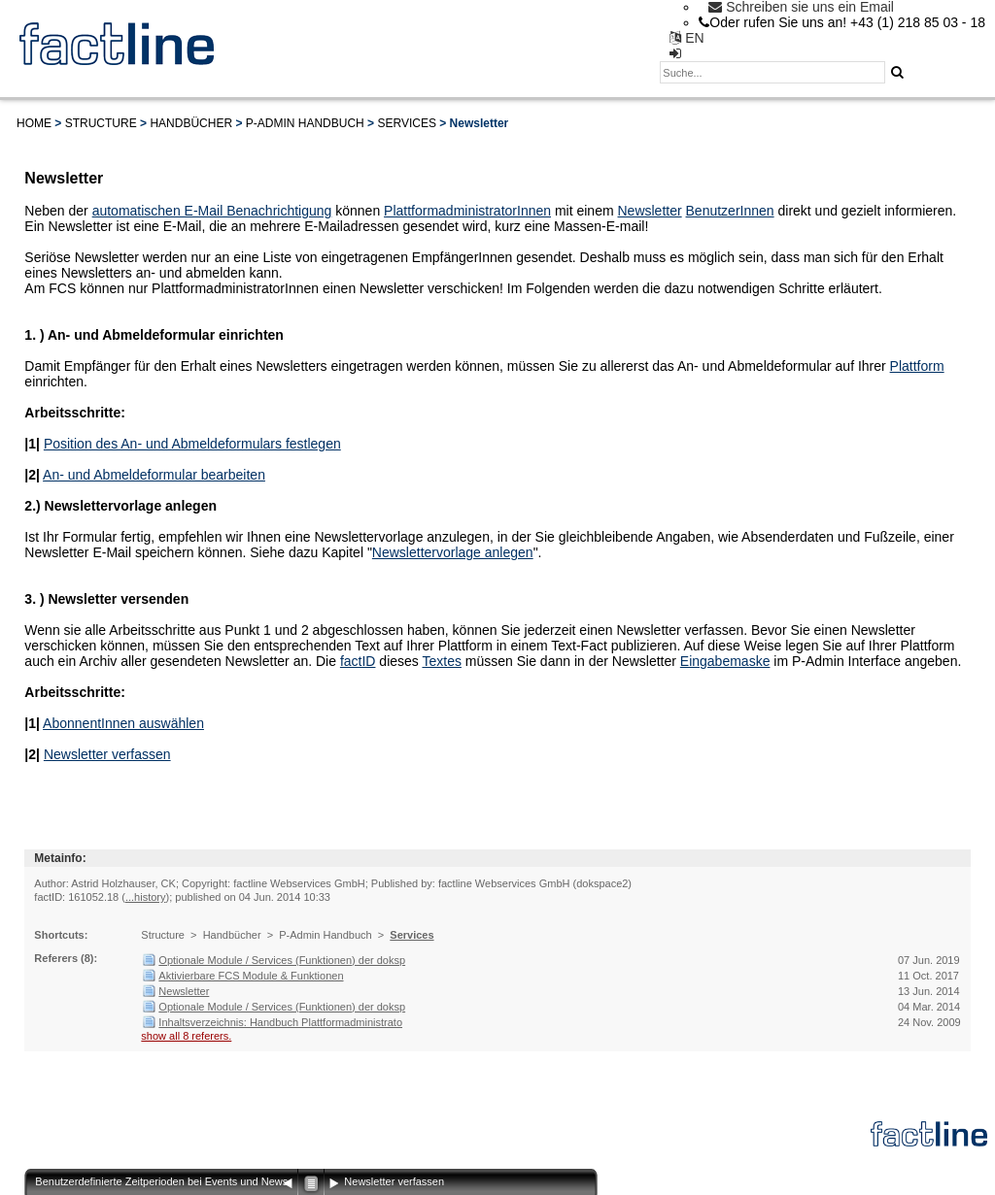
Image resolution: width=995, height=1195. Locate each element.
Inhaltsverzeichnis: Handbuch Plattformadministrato (280, 1022)
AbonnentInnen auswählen (123, 723)
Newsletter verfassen (107, 754)
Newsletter (650, 210)
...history (145, 897)
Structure (101, 123)
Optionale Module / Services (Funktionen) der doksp (281, 960)
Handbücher (191, 123)
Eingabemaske (725, 661)
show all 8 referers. (186, 1036)
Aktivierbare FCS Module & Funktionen (250, 975)
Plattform (917, 366)
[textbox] (772, 72)
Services (406, 123)
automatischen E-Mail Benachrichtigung (212, 210)
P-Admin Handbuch (305, 123)
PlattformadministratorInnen (467, 210)
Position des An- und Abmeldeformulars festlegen (192, 443)
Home (34, 123)
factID (358, 661)
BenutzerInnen (730, 210)
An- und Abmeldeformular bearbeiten (154, 474)
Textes (441, 661)
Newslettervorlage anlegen (452, 552)
